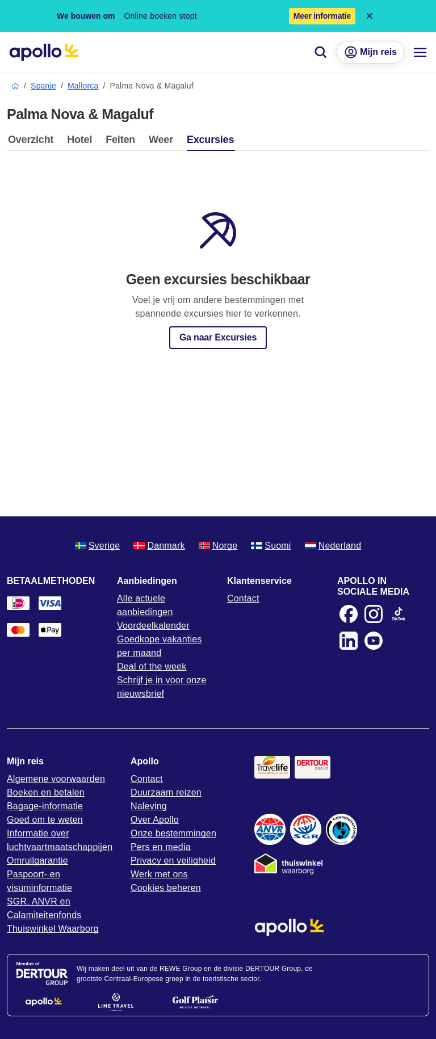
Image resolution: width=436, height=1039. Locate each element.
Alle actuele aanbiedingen (145, 605)
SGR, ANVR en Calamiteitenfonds (44, 908)
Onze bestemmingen (173, 833)
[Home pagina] (44, 52)
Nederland (333, 545)
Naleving (149, 806)
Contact (243, 598)
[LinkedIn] (348, 640)
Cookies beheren (166, 888)
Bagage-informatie (45, 806)
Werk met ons (159, 874)
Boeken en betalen (46, 792)
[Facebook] (348, 614)
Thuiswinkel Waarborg (53, 928)
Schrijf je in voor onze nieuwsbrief (162, 687)
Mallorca (83, 85)
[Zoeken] (320, 52)
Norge (218, 545)
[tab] (33, 142)
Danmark (159, 545)
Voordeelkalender (153, 625)
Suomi (271, 545)
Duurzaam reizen (166, 792)
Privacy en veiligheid (173, 860)
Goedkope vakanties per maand (159, 646)
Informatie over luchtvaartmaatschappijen (59, 840)
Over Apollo (155, 820)
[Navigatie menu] (420, 52)
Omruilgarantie (37, 860)
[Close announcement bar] (369, 16)
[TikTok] (398, 614)
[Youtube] (373, 640)
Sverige (97, 545)
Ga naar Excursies (218, 337)
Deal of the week (151, 666)
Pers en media (161, 847)
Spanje (43, 85)
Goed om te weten (45, 820)
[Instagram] (373, 614)
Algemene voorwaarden (56, 779)
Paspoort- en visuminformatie (39, 881)
